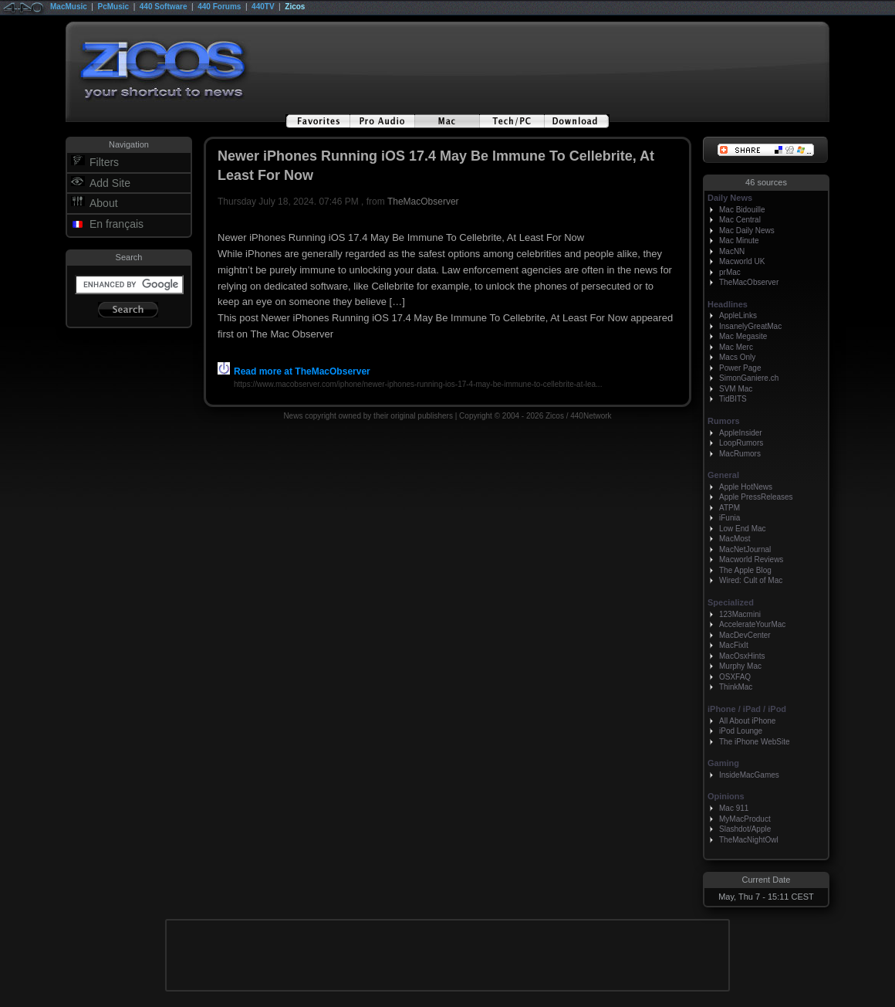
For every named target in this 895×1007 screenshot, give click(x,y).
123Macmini (740, 614)
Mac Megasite (743, 336)
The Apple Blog (745, 570)
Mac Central (740, 219)
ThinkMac (735, 687)
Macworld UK (742, 261)
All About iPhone (747, 721)
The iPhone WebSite (754, 741)
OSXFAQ (735, 677)
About (104, 203)
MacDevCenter (745, 635)
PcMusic (114, 6)
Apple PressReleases (756, 497)
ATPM (729, 508)
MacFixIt (733, 645)
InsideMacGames (749, 775)
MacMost (735, 538)
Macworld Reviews (751, 559)
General (723, 475)
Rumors (724, 421)
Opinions (726, 796)
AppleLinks (738, 315)
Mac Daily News (747, 230)
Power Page (740, 368)
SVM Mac (735, 389)
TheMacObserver (423, 201)
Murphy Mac (740, 666)
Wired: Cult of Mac (750, 580)
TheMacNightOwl (748, 840)
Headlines (728, 304)
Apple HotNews (745, 487)
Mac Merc (736, 347)
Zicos (295, 6)
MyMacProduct (745, 819)
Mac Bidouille (742, 209)
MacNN (732, 251)
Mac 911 (733, 808)
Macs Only (737, 357)
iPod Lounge (740, 731)
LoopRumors (741, 443)
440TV (263, 6)
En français (117, 224)
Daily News (730, 197)
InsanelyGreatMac (750, 326)
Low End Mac (742, 528)
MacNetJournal (745, 549)
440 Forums (219, 6)
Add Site (110, 183)
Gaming (723, 763)
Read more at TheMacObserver (294, 371)
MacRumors (740, 453)
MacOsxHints (742, 656)
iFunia (729, 518)
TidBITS (733, 399)
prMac (730, 272)
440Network (590, 416)
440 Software (163, 6)
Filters (104, 162)
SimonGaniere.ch (748, 378)
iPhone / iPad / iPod (747, 709)
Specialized (731, 602)
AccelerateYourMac (752, 624)
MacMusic (68, 6)
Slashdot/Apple (745, 829)
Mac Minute (739, 240)
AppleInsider (740, 433)
